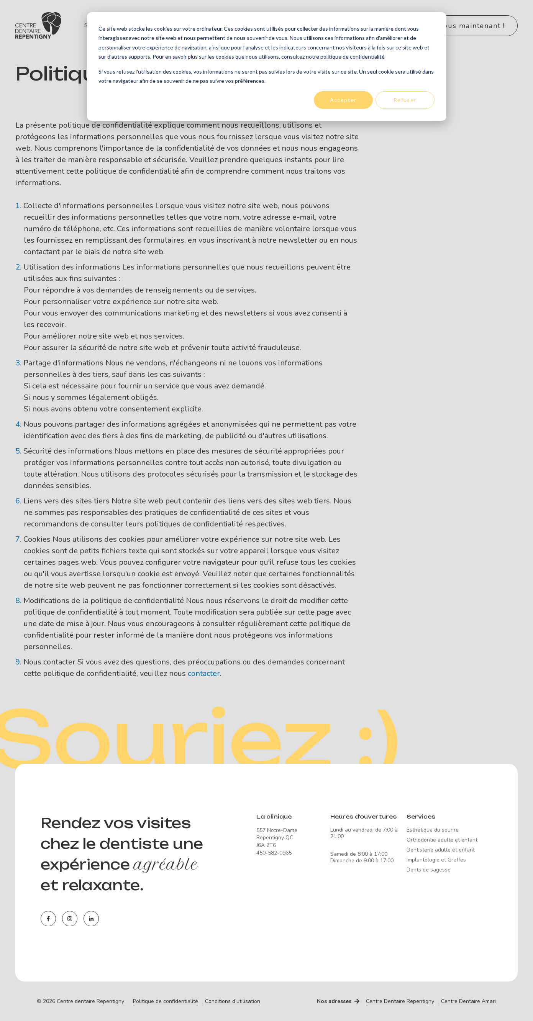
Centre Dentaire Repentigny (400, 1001)
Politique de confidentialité (165, 1001)
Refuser (405, 100)
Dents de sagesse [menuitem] (429, 869)
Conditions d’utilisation (232, 1001)
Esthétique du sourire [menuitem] (433, 830)
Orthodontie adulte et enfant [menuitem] (442, 840)
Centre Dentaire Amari (468, 1001)
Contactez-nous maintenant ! (452, 25)
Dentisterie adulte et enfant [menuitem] (441, 850)
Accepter (343, 100)
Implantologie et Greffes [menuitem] (436, 860)
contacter (204, 673)
